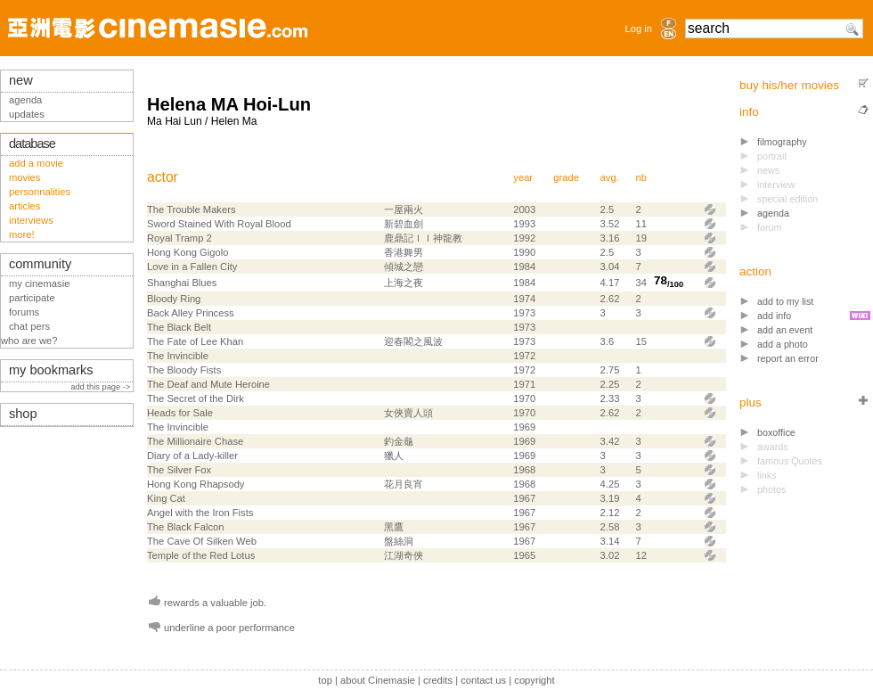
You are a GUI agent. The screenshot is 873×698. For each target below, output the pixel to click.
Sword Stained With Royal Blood (219, 223)
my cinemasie (39, 283)
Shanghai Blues (181, 282)
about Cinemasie (377, 680)
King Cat (166, 498)
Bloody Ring (173, 298)
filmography (782, 141)
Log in (638, 28)
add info (774, 315)
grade (566, 177)
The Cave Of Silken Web (202, 541)
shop (23, 413)
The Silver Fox (179, 469)
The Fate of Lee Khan (195, 341)
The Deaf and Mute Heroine (208, 384)
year (523, 177)
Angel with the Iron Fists (200, 512)
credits (438, 680)
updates (27, 114)
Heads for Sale (180, 412)
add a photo (782, 344)
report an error (788, 358)
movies (24, 177)
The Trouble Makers (191, 209)
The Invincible (177, 355)
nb (641, 177)
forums (24, 312)
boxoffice (776, 432)
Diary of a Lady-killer (192, 455)
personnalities (39, 191)
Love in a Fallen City (192, 266)
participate (32, 297)
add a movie (36, 163)
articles (24, 206)
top (325, 680)
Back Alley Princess (190, 313)
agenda (773, 213)
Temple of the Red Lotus (201, 555)
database (32, 143)
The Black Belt (179, 327)
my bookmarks (51, 370)
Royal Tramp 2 (179, 238)
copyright (534, 680)
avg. (609, 177)
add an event (784, 329)
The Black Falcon (185, 526)
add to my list (785, 301)
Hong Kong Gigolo (187, 252)
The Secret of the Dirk (195, 398)
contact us (483, 680)
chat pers (29, 326)
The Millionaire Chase (195, 441)
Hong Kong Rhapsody (195, 484)
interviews (31, 220)
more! (22, 234)
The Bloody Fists (184, 370)
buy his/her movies (789, 85)
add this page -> (101, 386)
